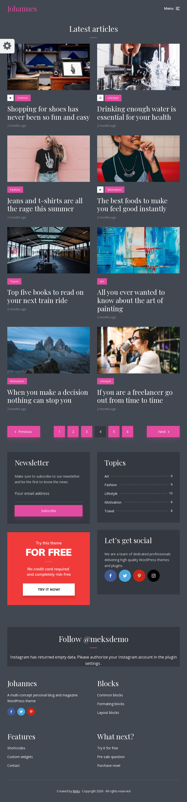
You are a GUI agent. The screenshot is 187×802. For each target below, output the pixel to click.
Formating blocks (110, 703)
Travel (14, 281)
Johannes (22, 8)
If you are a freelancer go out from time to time (135, 396)
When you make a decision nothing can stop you (47, 396)
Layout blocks (108, 712)
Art (102, 281)
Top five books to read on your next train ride (45, 296)
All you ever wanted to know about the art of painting (131, 300)
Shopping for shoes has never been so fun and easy (48, 113)
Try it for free (107, 748)
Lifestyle (113, 98)
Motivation (115, 189)
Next (162, 431)
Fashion (23, 98)
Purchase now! (108, 765)
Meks (76, 791)
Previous (25, 431)
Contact (13, 765)
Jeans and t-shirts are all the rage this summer (45, 204)
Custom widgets (20, 756)
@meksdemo (106, 638)
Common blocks (110, 695)
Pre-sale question (111, 756)
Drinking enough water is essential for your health (136, 113)
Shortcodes (16, 748)
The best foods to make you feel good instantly (132, 204)
